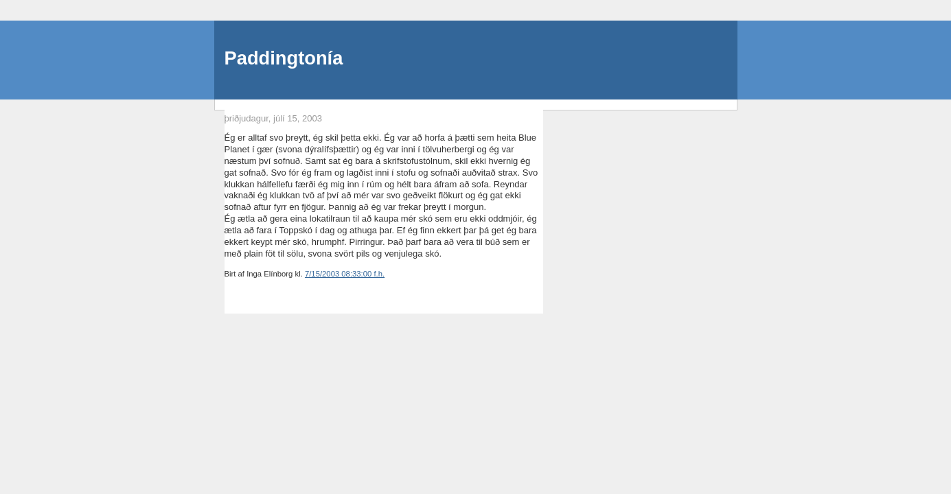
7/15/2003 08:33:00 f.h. (345, 274)
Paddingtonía (284, 58)
